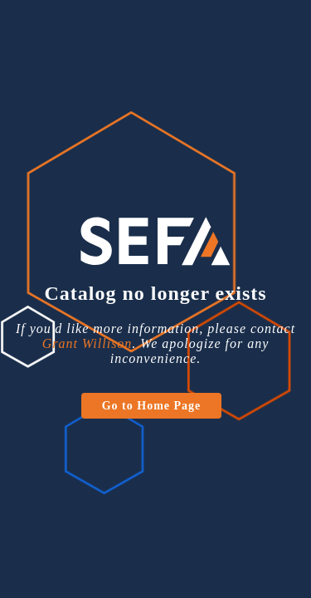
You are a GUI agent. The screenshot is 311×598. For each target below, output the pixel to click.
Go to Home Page (152, 405)
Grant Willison (87, 343)
